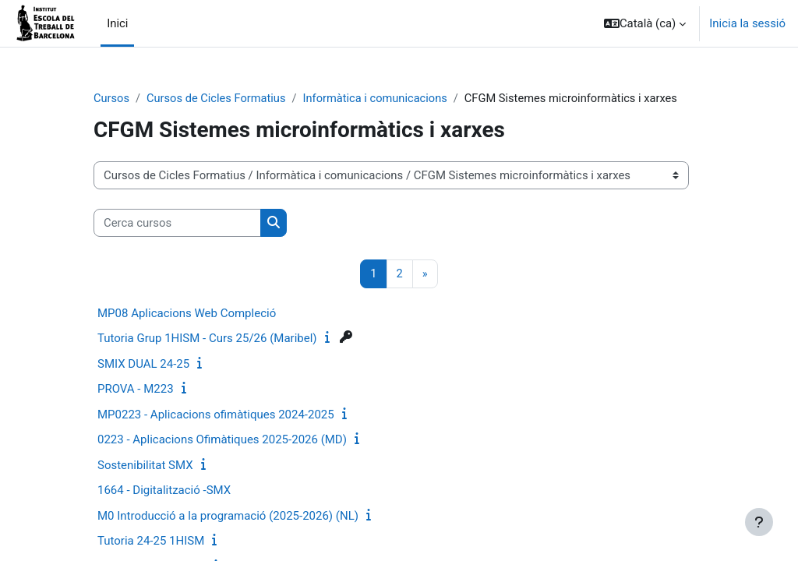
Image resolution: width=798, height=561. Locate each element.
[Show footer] (759, 522)
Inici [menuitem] (117, 23)
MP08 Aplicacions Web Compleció (186, 313)
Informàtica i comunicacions (380, 99)
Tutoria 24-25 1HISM (150, 542)
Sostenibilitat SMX (145, 465)
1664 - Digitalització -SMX (164, 491)
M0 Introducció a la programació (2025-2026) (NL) (227, 516)
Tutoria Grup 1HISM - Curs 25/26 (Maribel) (207, 339)
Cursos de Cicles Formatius (218, 99)
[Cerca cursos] (177, 223)
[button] (645, 23)
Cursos (112, 99)
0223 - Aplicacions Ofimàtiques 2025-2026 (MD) (222, 440)
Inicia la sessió (747, 23)
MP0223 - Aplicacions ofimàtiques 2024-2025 (215, 415)
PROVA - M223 (135, 390)
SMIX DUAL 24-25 (143, 364)
